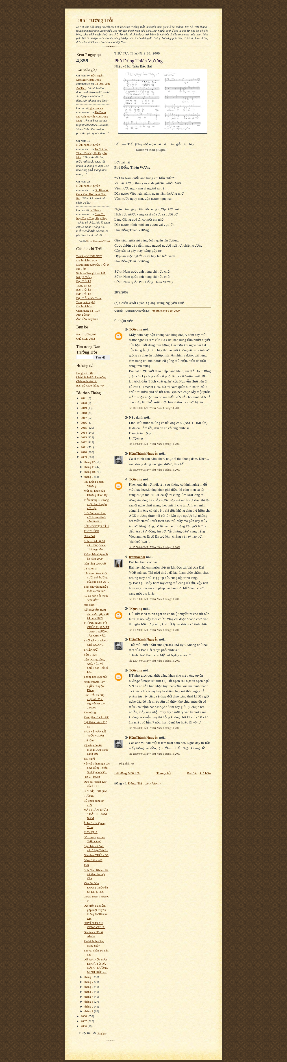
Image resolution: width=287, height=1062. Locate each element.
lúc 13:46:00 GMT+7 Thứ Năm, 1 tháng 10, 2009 (154, 444)
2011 (84, 447)
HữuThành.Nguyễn (88, 144)
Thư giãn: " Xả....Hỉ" (96, 717)
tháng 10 (90, 471)
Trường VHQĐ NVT (89, 256)
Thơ (86, 865)
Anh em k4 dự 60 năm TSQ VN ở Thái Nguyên (95, 545)
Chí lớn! (89, 740)
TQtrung (135, 329)
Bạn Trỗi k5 (83, 289)
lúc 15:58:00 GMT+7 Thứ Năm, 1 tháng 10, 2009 (154, 547)
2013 (84, 437)
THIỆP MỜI (91, 649)
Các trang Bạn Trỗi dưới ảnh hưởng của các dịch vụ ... (96, 577)
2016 (84, 422)
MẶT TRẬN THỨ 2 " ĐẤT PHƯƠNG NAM (96, 814)
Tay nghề (89, 758)
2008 (84, 1016)
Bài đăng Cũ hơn (199, 773)
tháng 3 (89, 1001)
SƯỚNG (89, 795)
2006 (84, 1026)
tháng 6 (89, 986)
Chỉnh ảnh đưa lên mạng (91, 377)
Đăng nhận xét (126, 763)
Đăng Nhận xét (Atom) (144, 783)
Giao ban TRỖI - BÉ (96, 855)
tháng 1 (89, 1011)
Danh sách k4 (84, 306)
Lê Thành (95, 210)
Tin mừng (90, 712)
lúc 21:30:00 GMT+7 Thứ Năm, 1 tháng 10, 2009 (154, 753)
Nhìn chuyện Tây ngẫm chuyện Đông (94, 686)
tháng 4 (89, 996)
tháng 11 (90, 467)
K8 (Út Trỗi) (84, 277)
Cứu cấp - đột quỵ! (95, 791)
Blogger (101, 1033)
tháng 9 (89, 476)
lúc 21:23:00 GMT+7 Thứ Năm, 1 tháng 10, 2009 (154, 728)
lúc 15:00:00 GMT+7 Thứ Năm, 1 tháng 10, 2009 (154, 469)
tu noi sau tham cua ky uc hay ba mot (92, 153)
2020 (84, 403)
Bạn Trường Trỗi (94, 20)
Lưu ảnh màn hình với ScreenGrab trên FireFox (95, 517)
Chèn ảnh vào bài (86, 381)
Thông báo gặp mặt (95, 676)
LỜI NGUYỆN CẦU (96, 526)
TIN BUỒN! (91, 531)
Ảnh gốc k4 (83, 314)
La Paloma (90, 568)
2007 (84, 1021)
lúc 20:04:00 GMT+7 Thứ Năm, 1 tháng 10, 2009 (154, 660)
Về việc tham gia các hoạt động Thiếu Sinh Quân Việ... (97, 767)
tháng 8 (89, 977)
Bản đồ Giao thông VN (90, 385)
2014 (84, 432)
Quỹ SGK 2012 (85, 338)
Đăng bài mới (84, 373)
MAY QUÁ (90, 832)
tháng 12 (90, 462)
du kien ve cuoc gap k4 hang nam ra (92, 194)
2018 (84, 413)
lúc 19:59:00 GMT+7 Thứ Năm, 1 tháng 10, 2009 (154, 630)
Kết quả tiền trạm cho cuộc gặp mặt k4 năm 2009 (96, 614)
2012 (84, 442)
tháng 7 (89, 982)
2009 (84, 457)
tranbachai (137, 557)
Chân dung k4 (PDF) (88, 310)
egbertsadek (95, 108)
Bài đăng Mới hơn (127, 773)
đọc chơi (89, 604)
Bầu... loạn (90, 654)
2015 (84, 427)
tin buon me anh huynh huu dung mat (92, 116)
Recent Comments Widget (98, 241)
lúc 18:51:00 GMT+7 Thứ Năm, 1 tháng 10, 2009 (154, 599)
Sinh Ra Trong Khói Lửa (91, 273)
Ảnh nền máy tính (87, 319)
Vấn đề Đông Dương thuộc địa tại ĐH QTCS (96, 887)
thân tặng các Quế (95, 563)
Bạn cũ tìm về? (93, 860)
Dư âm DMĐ (92, 777)
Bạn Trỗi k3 (83, 293)
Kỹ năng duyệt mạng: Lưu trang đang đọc (96, 749)
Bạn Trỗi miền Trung (89, 298)
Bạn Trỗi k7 (83, 281)
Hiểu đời (89, 536)
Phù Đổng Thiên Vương (138, 60)
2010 (84, 452)
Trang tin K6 (83, 285)
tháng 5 (89, 991)
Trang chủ (164, 773)
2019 (84, 408)
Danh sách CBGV (87, 260)
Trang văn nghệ (85, 302)
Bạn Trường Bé (86, 334)
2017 (84, 417)
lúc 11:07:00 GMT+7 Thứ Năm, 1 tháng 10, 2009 (154, 408)
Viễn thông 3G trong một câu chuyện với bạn (96, 504)
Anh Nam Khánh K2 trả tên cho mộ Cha (96, 874)
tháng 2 (89, 1006)
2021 (84, 398)
